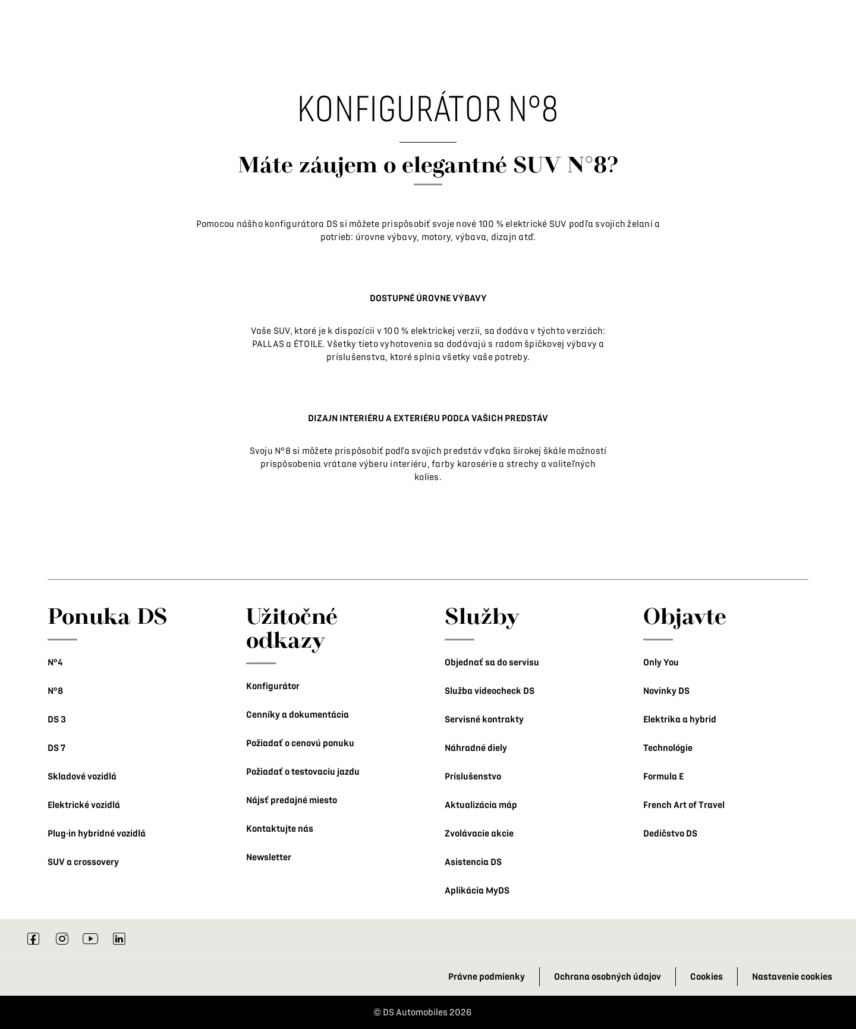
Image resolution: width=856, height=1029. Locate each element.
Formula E (663, 776)
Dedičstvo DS (670, 833)
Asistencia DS (473, 862)
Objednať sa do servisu (492, 662)
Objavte (684, 615)
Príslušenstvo (473, 776)
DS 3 (57, 719)
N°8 (55, 691)
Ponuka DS (108, 615)
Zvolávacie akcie (479, 833)
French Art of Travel (684, 805)
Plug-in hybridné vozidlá (97, 833)
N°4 (55, 662)
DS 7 (56, 748)
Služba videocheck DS (489, 691)
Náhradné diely (476, 748)
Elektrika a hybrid (679, 719)
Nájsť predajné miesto (291, 800)
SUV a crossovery (83, 862)
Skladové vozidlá (82, 776)
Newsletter (268, 857)
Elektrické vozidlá (84, 805)
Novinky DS (666, 691)
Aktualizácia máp (481, 805)
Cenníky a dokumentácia (297, 714)
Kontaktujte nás (279, 828)
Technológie (668, 748)
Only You (661, 662)
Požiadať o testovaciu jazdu (303, 771)
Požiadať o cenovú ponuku (300, 743)
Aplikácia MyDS (477, 890)
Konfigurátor (273, 686)
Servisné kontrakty (484, 719)
